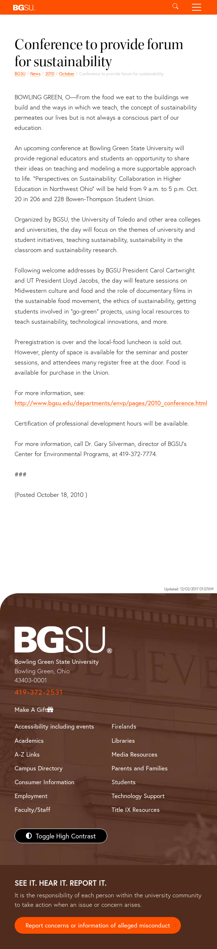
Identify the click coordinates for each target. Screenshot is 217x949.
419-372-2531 (39, 692)
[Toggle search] (175, 7)
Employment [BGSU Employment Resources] (31, 796)
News (35, 73)
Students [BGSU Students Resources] (124, 782)
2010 (49, 73)
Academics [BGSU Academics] (29, 740)
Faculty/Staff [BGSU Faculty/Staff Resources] (32, 809)
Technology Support (138, 796)
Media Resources (135, 754)
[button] (87, 7)
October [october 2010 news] (66, 73)
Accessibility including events (54, 726)
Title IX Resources (136, 809)
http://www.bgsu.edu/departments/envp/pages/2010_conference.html (111, 403)
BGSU (20, 73)
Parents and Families (140, 768)
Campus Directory (39, 768)
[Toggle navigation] (196, 7)
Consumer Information (44, 782)
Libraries (123, 740)
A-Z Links (27, 754)
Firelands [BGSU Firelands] (124, 726)
